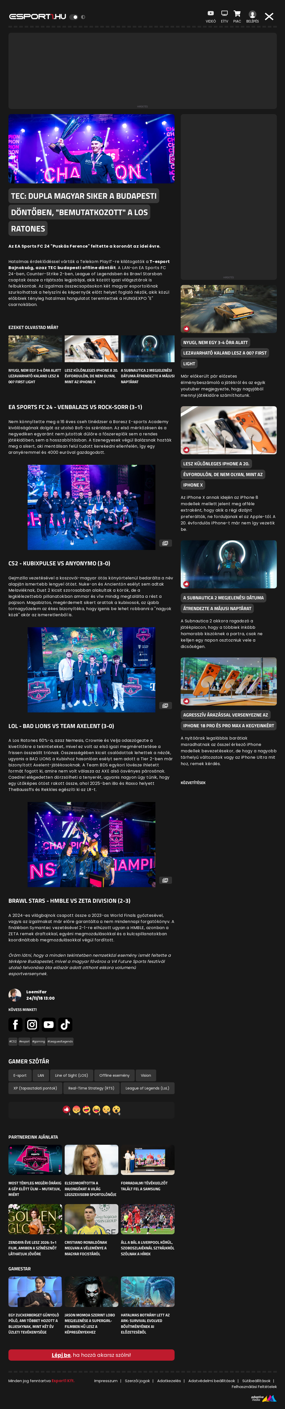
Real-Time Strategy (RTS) (92, 1088)
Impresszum (106, 1380)
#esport (24, 1041)
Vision (146, 1075)
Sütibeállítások (256, 1380)
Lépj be (61, 1355)
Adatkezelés (169, 1380)
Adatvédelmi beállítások (211, 1380)
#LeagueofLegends (60, 1041)
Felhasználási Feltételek (254, 1386)
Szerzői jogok (137, 1380)
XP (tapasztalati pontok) (35, 1088)
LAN (41, 1075)
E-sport (20, 1075)
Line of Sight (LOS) (71, 1075)
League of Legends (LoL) (147, 1088)
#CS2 (13, 1041)
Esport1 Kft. (63, 1380)
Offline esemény (114, 1075)
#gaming (38, 1041)
